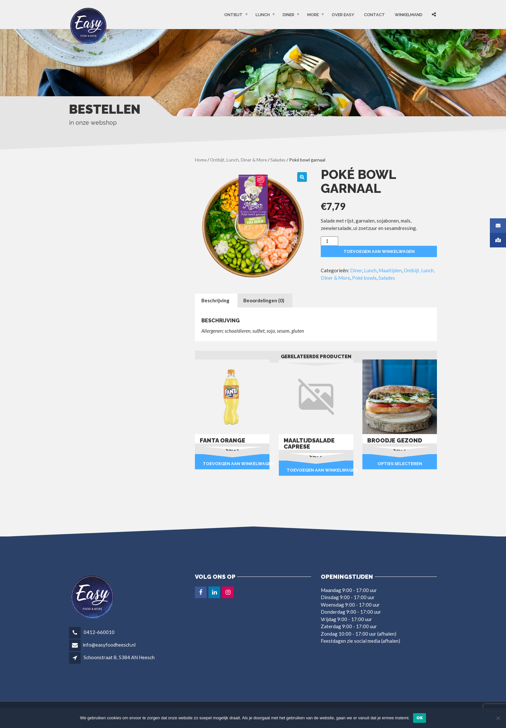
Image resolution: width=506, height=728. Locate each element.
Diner (288, 14)
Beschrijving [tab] (215, 300)
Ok (419, 717)
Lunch (263, 14)
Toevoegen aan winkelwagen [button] (236, 463)
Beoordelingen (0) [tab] (263, 300)
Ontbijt (233, 14)
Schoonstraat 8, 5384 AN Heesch (119, 657)
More (313, 14)
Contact (374, 14)
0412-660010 (99, 632)
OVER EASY (343, 14)
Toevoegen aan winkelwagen (379, 251)
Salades (278, 159)
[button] (302, 177)
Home (201, 159)
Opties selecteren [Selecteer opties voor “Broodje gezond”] (400, 463)
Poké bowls (364, 278)
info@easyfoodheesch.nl (109, 645)
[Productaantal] (329, 241)
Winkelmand (408, 14)
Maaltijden (390, 270)
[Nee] (498, 718)
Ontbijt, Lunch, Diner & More (238, 159)
